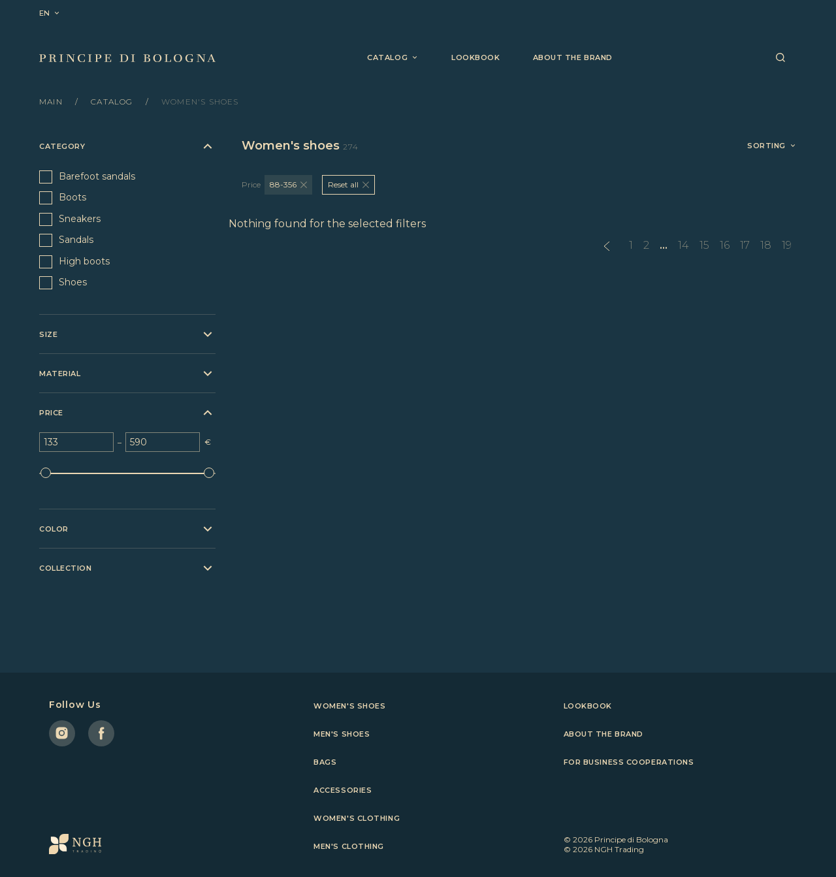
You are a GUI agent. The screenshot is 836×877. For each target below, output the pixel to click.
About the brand (573, 57)
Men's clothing (349, 846)
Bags (325, 762)
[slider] (45, 473)
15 (704, 245)
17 (745, 245)
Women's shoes (349, 705)
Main (52, 101)
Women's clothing (357, 818)
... (663, 245)
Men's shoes (342, 734)
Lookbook (475, 57)
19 (787, 245)
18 (765, 245)
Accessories (343, 790)
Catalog (113, 101)
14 (683, 245)
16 (725, 245)
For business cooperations (629, 762)
